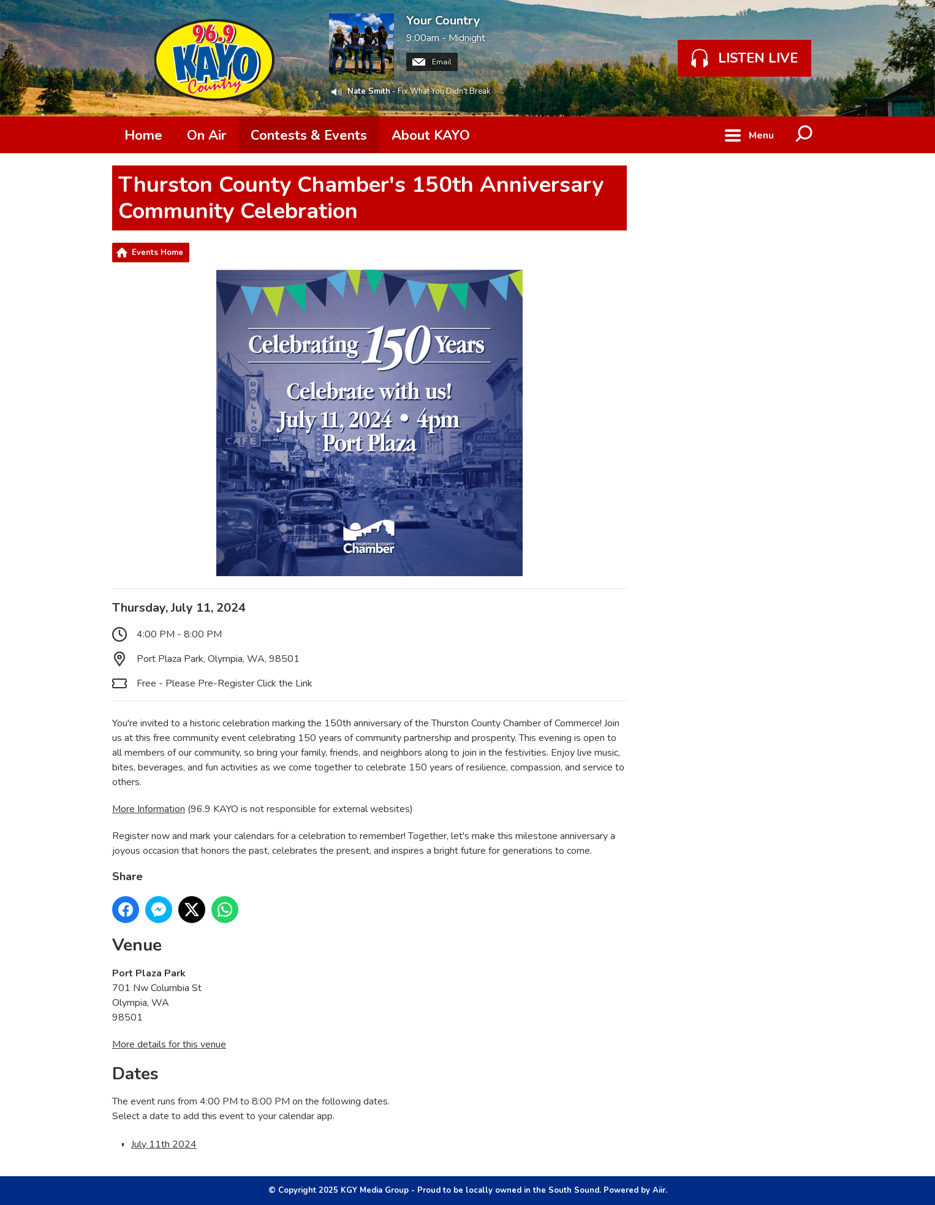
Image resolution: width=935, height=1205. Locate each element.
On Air (206, 135)
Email (432, 62)
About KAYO (431, 135)
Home (143, 135)
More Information (148, 809)
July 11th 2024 (164, 1144)
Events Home (157, 252)
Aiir (659, 1190)
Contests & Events (309, 135)
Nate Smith (368, 91)
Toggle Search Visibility (804, 134)
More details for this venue (169, 1044)
